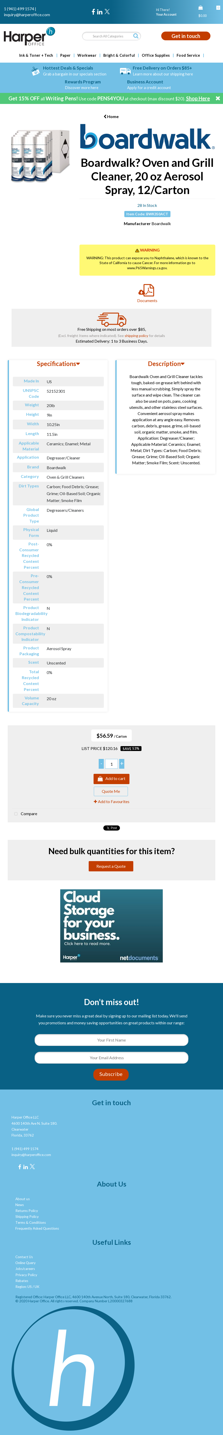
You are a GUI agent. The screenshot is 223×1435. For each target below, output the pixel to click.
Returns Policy (26, 1211)
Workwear (86, 55)
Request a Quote (111, 866)
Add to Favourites (111, 801)
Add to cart (111, 779)
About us (22, 1199)
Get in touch (185, 36)
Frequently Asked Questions (37, 1228)
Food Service (188, 55)
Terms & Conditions (30, 1222)
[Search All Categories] (111, 36)
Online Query (25, 1263)
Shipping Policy (27, 1217)
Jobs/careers (25, 1269)
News (19, 1205)
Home (111, 116)
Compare (24, 814)
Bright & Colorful (119, 55)
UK (37, 1287)
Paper (65, 55)
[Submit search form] (136, 36)
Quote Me (111, 791)
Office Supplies (156, 55)
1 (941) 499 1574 (19, 8)
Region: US (23, 1287)
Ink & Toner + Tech (36, 55)
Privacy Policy (26, 1275)
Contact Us (24, 1257)
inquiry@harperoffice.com (27, 14)
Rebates (21, 1281)
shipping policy (136, 335)
